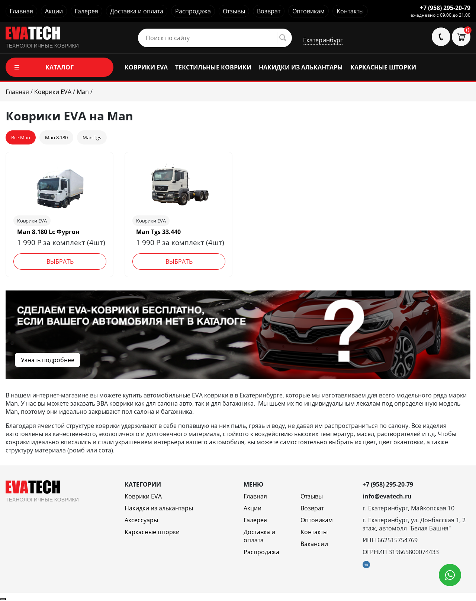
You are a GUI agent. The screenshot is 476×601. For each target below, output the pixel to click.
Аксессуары (141, 520)
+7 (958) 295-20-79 (445, 8)
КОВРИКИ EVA (146, 67)
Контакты (350, 11)
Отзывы (234, 11)
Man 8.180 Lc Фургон (48, 232)
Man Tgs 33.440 (158, 232)
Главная (21, 11)
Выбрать (60, 261)
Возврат (268, 11)
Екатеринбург (323, 40)
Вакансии (314, 544)
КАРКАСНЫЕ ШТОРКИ (383, 67)
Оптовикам (308, 11)
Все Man (20, 137)
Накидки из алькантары (159, 508)
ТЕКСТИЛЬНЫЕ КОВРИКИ (213, 67)
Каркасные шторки (152, 532)
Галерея (86, 11)
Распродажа (193, 11)
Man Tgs (92, 137)
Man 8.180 (56, 137)
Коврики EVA (143, 496)
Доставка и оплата (136, 11)
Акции (54, 11)
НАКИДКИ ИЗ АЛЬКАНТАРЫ (301, 67)
